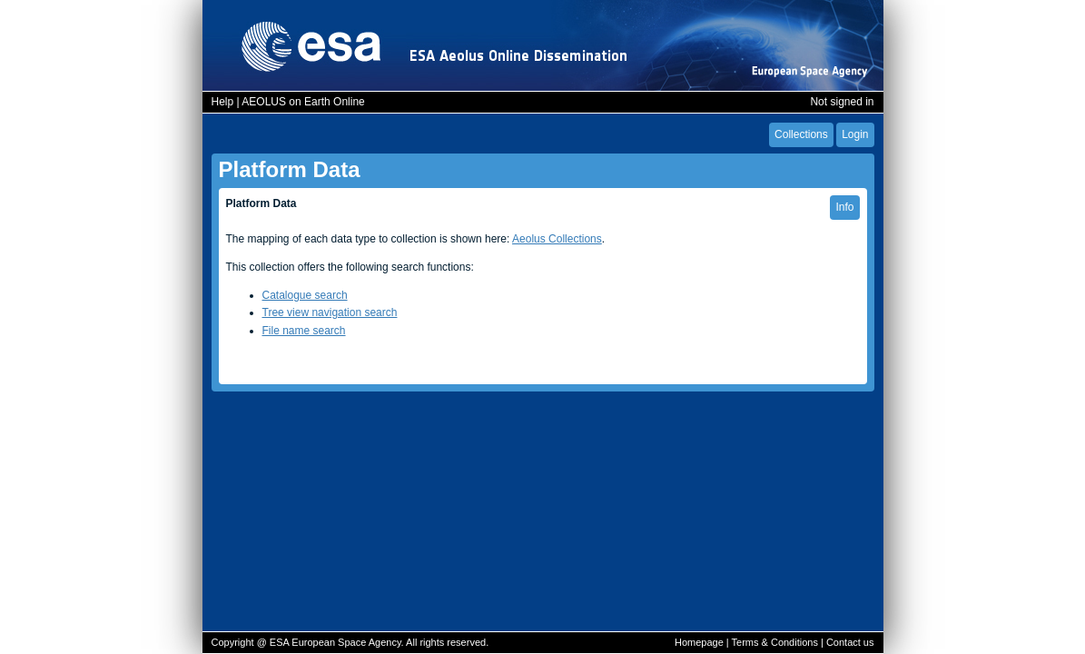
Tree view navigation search (330, 312)
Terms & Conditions (775, 642)
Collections (801, 134)
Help (223, 101)
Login (855, 134)
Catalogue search (305, 295)
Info (844, 207)
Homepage (699, 642)
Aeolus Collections (557, 239)
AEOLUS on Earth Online (303, 101)
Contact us (850, 642)
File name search (304, 330)
